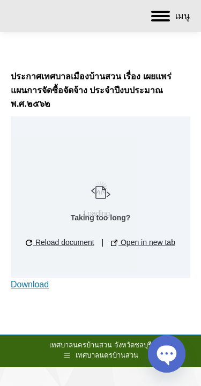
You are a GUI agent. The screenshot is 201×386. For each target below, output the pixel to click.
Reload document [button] (60, 242)
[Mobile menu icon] (170, 16)
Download (30, 284)
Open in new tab (143, 242)
